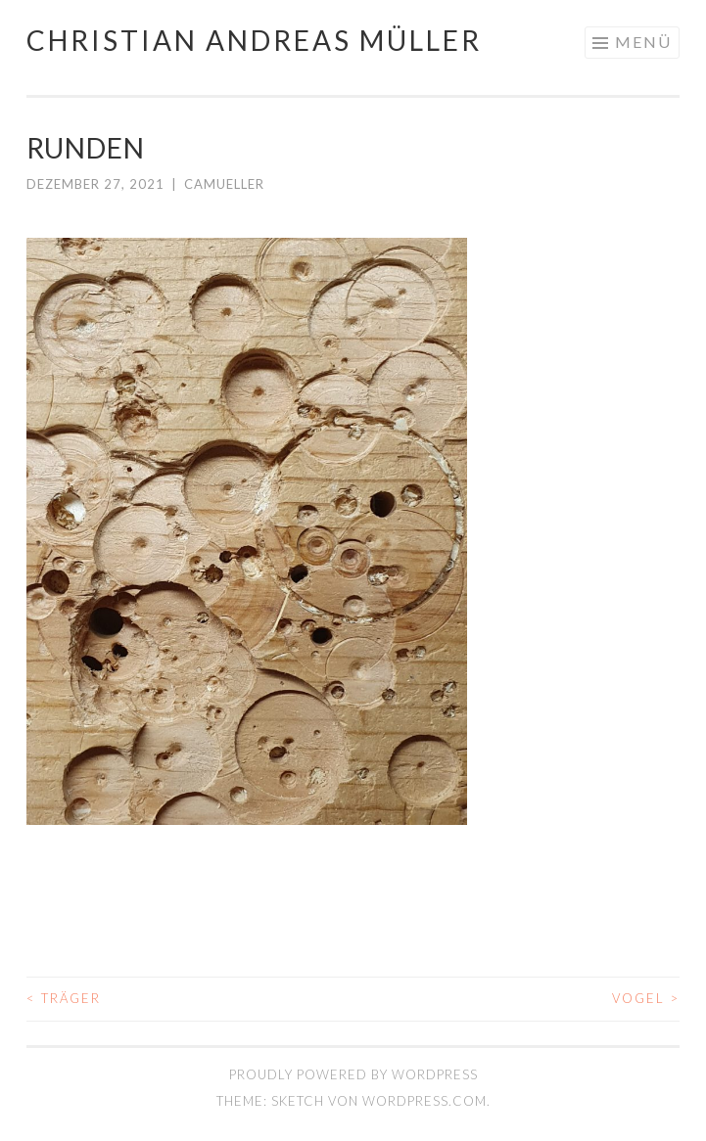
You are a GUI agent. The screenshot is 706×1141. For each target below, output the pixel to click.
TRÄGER (63, 998)
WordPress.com (424, 1101)
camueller (224, 184)
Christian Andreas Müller (254, 40)
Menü (643, 41)
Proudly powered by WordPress (353, 1074)
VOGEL (646, 998)
